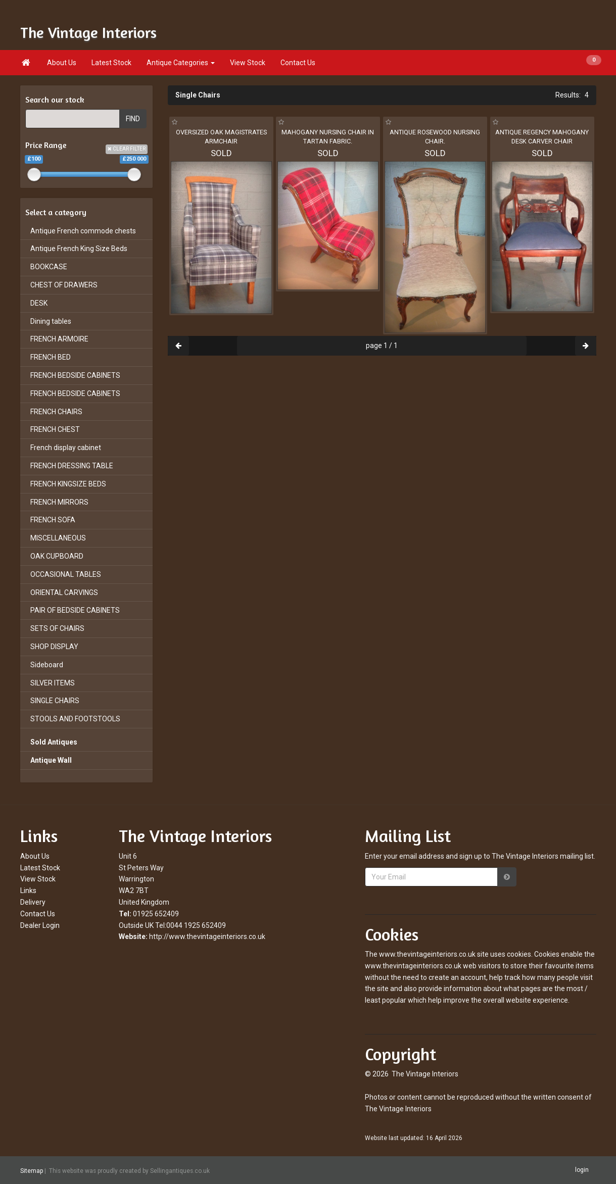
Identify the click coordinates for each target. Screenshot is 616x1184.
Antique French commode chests (83, 231)
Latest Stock (111, 63)
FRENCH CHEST (55, 429)
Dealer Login (40, 925)
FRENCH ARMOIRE (59, 339)
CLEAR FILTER (127, 149)
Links (28, 890)
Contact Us (297, 63)
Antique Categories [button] (181, 63)
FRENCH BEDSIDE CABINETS (75, 375)
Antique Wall (51, 760)
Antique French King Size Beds (78, 248)
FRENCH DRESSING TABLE (71, 466)
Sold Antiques (53, 742)
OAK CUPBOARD (56, 556)
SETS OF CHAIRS (57, 628)
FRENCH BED (50, 357)
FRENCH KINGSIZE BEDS (68, 484)
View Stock (247, 63)
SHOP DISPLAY (54, 647)
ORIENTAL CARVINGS (64, 592)
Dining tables (50, 321)
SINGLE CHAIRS (54, 701)
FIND (133, 119)
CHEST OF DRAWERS (64, 285)
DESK (39, 303)
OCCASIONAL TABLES (65, 574)
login (582, 1169)
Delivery (32, 902)
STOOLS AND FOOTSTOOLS (75, 719)
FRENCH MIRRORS (59, 502)
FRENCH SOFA (52, 520)
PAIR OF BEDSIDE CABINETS (75, 610)
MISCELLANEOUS (58, 538)
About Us (61, 63)
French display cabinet (65, 447)
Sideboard (46, 665)
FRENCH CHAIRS (56, 412)
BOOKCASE (48, 267)
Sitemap (31, 1170)
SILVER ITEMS (52, 683)
